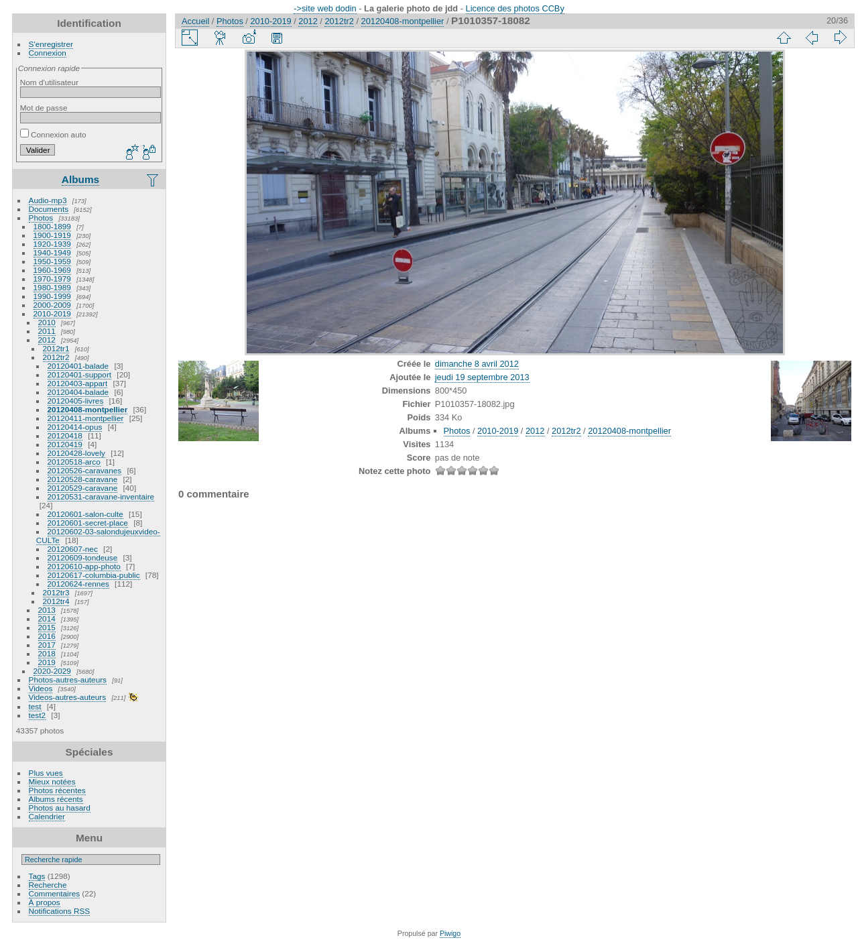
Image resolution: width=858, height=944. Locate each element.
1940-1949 (52, 252)
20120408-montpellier (88, 409)
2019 (47, 662)
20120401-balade (78, 365)
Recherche (48, 884)
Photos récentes (57, 790)
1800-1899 (52, 226)
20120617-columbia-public (94, 575)
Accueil (195, 21)
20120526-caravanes (85, 470)
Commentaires (54, 893)
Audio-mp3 (48, 200)
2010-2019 (52, 313)
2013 (47, 609)
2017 (47, 644)
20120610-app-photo (84, 566)
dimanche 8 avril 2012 (477, 364)
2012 (47, 339)
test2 (37, 715)
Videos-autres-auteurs (68, 697)
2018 (47, 653)
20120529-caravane (83, 487)
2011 (47, 331)
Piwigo (450, 933)
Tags (37, 876)
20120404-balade (78, 392)
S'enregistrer (51, 44)
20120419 (65, 444)
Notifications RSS (59, 910)
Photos (41, 217)
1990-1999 (52, 296)
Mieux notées (52, 781)
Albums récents (56, 798)
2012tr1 (56, 348)
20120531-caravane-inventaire (101, 496)
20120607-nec (73, 548)
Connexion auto (53, 134)
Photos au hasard (59, 807)
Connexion (47, 52)
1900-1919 (52, 235)
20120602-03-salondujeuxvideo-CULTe (98, 535)
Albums (80, 179)
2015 (47, 627)
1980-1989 (52, 287)
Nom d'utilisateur (49, 82)
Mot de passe (44, 107)
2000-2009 (52, 304)
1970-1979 (52, 278)
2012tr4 (56, 601)
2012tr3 (56, 592)
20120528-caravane (83, 479)
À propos (44, 902)
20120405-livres (76, 400)
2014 (47, 618)
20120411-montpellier (86, 418)
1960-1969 (52, 270)
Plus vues (46, 772)
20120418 (65, 435)
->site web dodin (325, 8)
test (35, 706)
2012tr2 (56, 357)
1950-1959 (52, 261)
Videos (41, 688)
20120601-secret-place (88, 522)
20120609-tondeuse (83, 557)
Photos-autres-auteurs (68, 679)
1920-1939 (52, 243)
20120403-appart (78, 383)
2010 (47, 322)
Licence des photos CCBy (515, 8)
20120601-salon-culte (85, 514)
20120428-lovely (76, 453)
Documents (49, 208)
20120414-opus (75, 426)
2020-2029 (52, 670)
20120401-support (80, 374)
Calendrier (47, 816)
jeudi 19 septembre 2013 (482, 377)
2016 (47, 636)
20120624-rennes (78, 583)
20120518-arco (74, 461)
